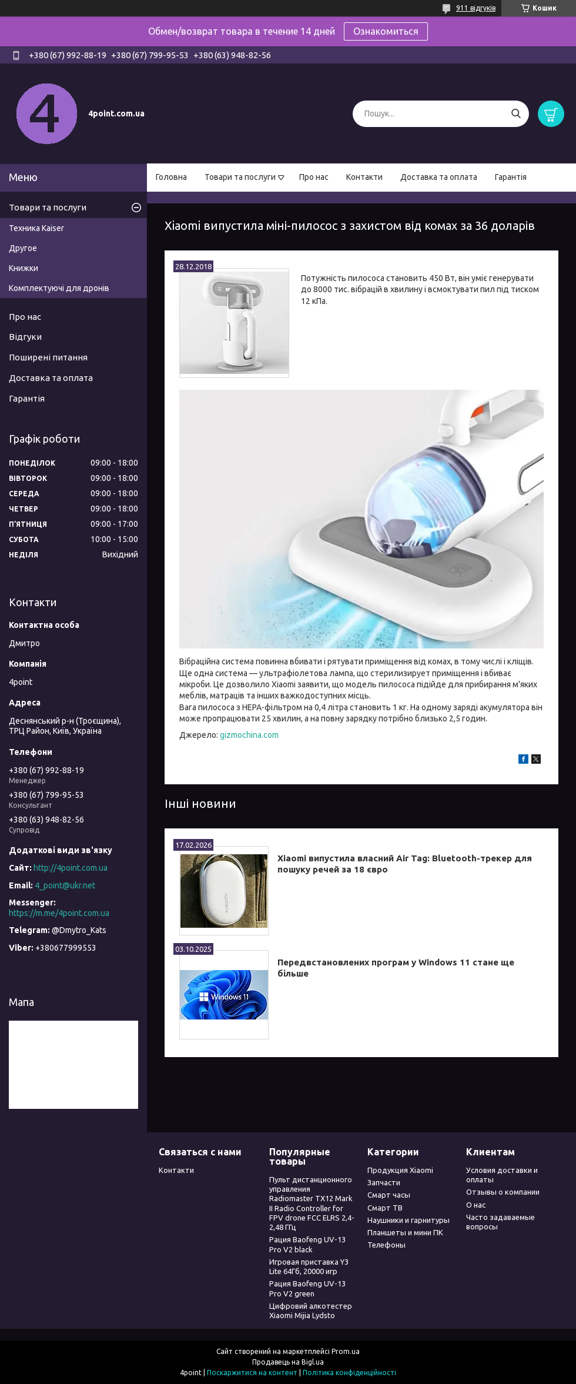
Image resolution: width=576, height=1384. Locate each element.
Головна (171, 177)
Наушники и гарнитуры (408, 1220)
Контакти (364, 177)
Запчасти (383, 1182)
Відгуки (25, 337)
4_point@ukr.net (65, 885)
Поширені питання (48, 357)
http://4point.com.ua (71, 867)
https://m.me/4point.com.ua (59, 913)
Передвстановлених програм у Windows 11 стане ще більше (395, 967)
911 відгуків (475, 8)
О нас (475, 1205)
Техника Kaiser (36, 228)
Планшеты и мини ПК (405, 1232)
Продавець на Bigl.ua (288, 1362)
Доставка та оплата (438, 177)
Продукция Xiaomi (400, 1170)
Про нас (314, 177)
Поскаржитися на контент (252, 1372)
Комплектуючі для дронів (59, 288)
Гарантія (511, 177)
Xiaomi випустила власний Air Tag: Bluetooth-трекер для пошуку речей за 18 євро (404, 863)
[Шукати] (516, 114)
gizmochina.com (249, 735)
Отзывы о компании (503, 1192)
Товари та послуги (240, 177)
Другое (23, 248)
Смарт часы (388, 1195)
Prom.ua (345, 1351)
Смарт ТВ (385, 1208)
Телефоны (386, 1245)
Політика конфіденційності (349, 1372)
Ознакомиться (385, 31)
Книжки (23, 268)
